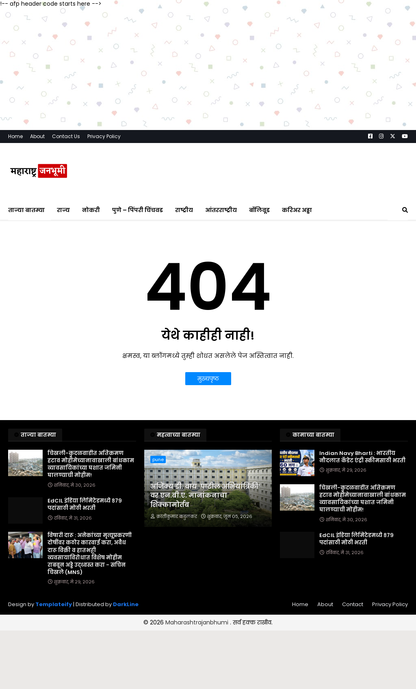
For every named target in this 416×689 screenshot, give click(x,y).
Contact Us (66, 136)
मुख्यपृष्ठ (208, 379)
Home (15, 136)
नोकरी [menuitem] (91, 210)
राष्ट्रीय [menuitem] (184, 210)
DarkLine (126, 604)
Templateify (53, 604)
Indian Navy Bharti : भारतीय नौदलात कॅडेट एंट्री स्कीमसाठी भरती (362, 457)
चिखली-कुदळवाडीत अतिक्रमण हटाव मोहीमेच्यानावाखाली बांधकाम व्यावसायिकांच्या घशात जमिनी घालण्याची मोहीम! (91, 464)
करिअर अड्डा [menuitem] (297, 210)
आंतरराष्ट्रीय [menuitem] (221, 210)
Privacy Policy (104, 136)
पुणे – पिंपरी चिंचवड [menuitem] (137, 210)
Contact (352, 604)
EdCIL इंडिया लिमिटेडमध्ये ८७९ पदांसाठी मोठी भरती (85, 504)
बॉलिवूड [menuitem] (259, 210)
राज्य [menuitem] (63, 210)
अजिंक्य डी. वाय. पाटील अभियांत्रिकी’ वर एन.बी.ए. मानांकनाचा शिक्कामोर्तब (205, 495)
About (37, 136)
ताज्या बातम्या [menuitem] (26, 210)
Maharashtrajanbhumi (197, 622)
